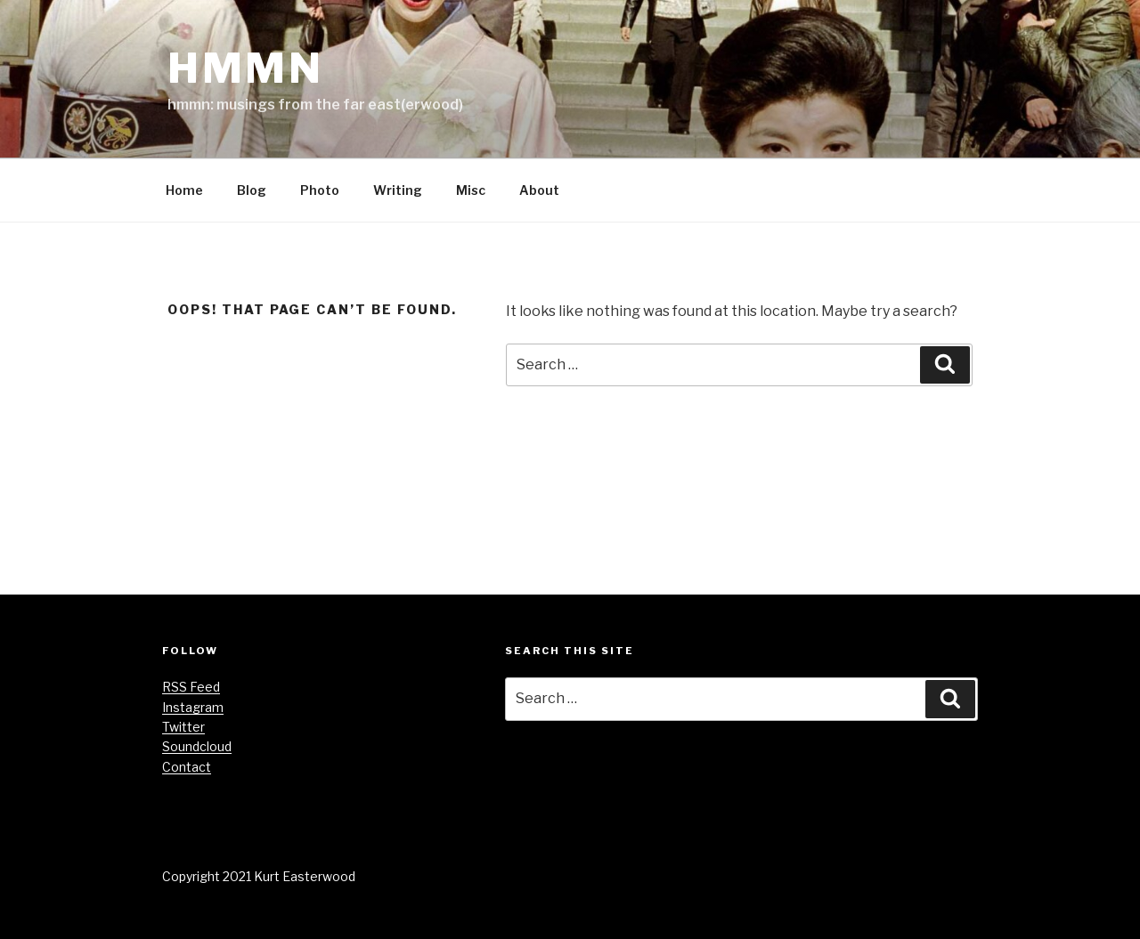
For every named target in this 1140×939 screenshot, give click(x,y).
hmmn (245, 68)
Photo (319, 190)
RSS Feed (191, 686)
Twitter (183, 726)
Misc (470, 190)
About (539, 190)
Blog (251, 190)
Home (184, 190)
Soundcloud (197, 746)
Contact (186, 766)
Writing (397, 190)
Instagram (193, 707)
